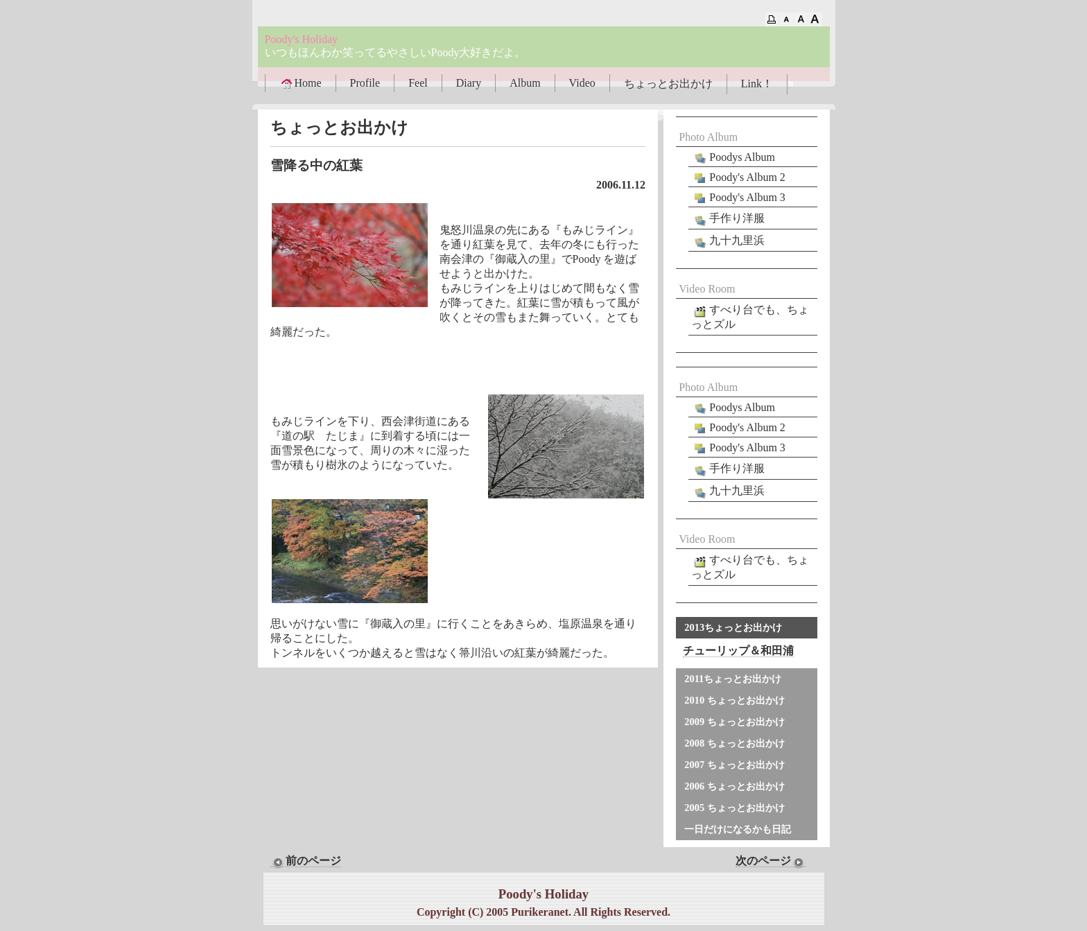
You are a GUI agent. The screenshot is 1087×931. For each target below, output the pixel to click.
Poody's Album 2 (738, 177)
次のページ (771, 861)
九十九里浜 (728, 241)
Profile (365, 83)
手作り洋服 (728, 219)
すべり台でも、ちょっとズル (750, 317)
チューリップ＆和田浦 (738, 650)
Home (300, 83)
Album (525, 83)
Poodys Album (733, 157)
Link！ (757, 83)
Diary (468, 83)
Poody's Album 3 (738, 197)
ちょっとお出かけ (668, 83)
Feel (418, 83)
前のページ (305, 861)
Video (582, 83)
